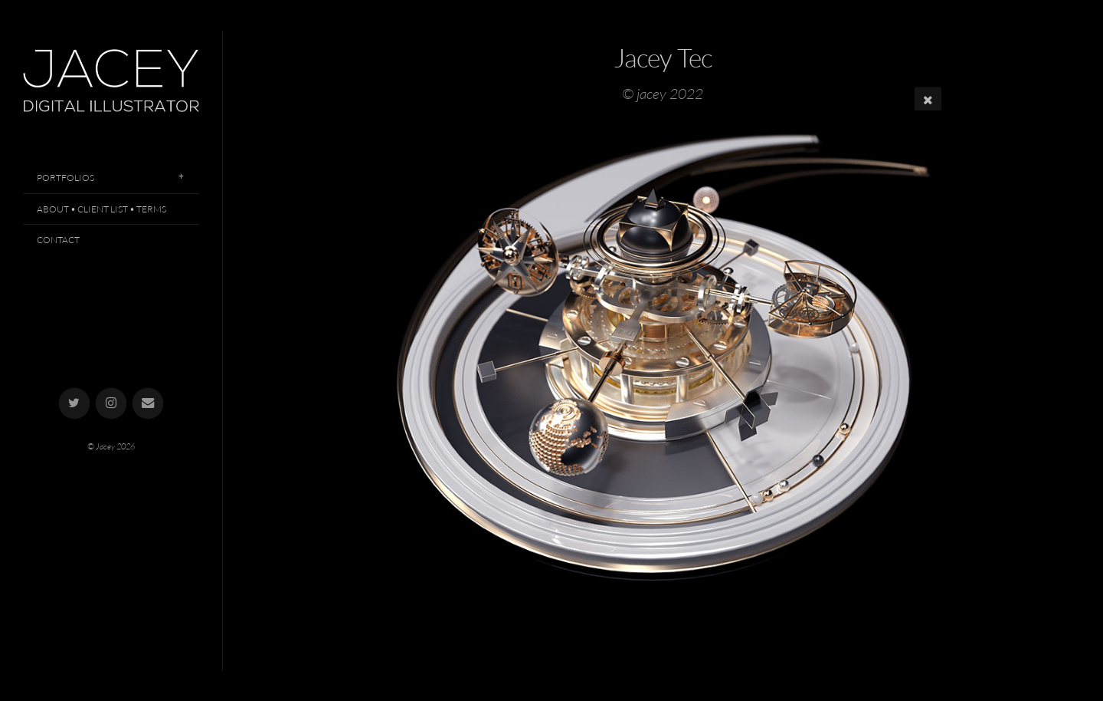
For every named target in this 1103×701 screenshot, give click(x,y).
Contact (58, 239)
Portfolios (65, 177)
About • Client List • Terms (101, 209)
